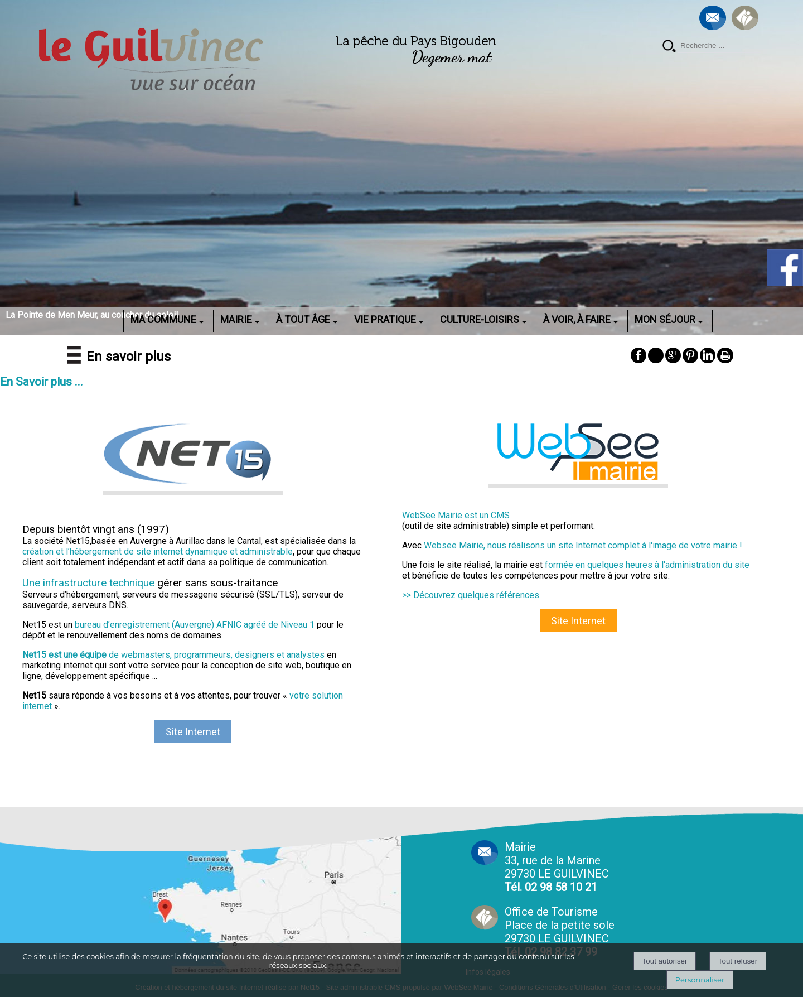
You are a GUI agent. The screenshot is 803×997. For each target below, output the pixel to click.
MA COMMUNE (163, 319)
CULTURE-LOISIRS (479, 319)
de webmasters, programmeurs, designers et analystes (173, 654)
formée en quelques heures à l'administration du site (647, 565)
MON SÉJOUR (665, 319)
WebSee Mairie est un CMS (456, 515)
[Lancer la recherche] (669, 47)
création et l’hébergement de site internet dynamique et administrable (157, 551)
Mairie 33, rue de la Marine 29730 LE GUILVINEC (557, 867)
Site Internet (193, 732)
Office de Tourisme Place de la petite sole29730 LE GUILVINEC (560, 932)
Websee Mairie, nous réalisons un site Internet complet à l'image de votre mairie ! (583, 545)
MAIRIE (236, 319)
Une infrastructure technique (88, 582)
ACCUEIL (108, 319)
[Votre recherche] (719, 45)
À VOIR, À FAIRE (577, 319)
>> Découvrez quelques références (470, 595)
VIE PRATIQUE (385, 319)
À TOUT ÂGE (303, 319)
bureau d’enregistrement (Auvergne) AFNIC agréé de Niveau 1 (195, 624)
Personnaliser (699, 979)
